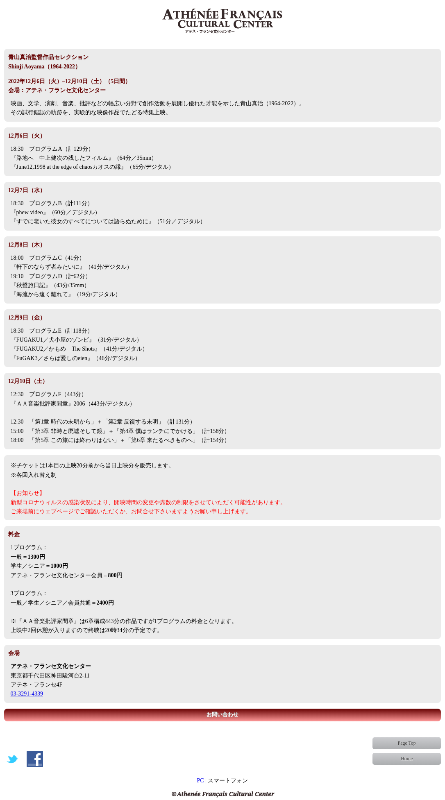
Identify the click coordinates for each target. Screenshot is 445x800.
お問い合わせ (222, 715)
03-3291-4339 (27, 694)
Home (407, 758)
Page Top (407, 743)
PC (200, 780)
